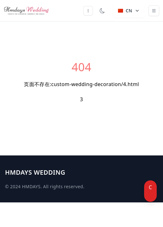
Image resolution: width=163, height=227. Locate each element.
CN (129, 11)
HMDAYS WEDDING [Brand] (35, 172)
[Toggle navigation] (154, 10)
